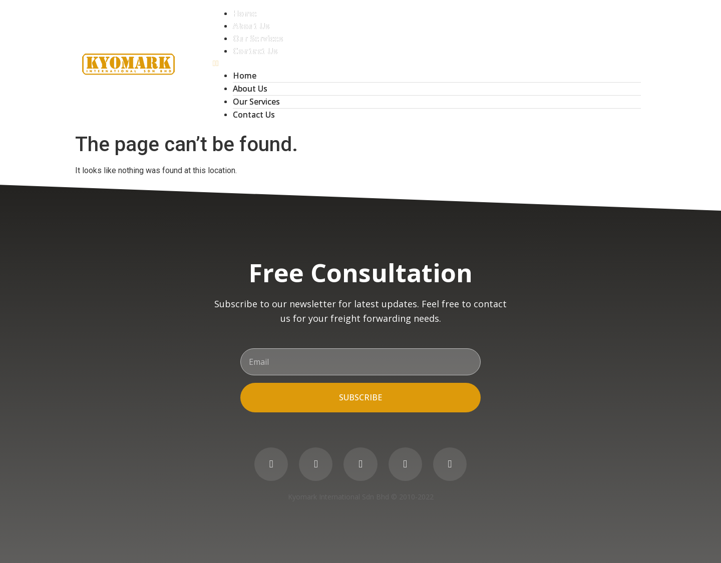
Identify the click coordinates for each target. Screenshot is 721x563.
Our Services (258, 38)
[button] (427, 64)
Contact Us (255, 51)
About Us (251, 26)
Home (245, 13)
